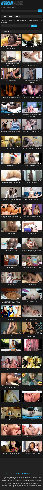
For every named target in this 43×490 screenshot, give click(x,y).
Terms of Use (9, 473)
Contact (35, 473)
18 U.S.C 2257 (26, 473)
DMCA (17, 473)
